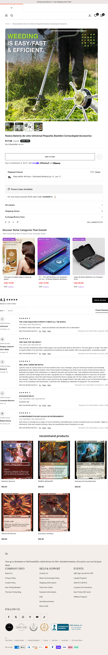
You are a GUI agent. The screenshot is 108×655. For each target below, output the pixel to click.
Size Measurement (46, 601)
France (45, 640)
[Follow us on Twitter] (15, 617)
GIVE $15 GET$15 (80, 583)
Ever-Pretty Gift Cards (82, 592)
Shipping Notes (12, 211)
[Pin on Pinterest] (9, 222)
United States (19, 640)
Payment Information (47, 592)
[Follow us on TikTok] (44, 617)
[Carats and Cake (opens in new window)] (21, 627)
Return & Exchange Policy (49, 578)
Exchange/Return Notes (15, 217)
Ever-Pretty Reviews (13, 587)
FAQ (41, 597)
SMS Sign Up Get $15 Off (83, 573)
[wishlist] (95, 15)
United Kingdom (34, 640)
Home (7, 24)
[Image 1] (9, 126)
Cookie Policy (10, 583)
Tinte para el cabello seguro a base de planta (17, 278)
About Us (8, 573)
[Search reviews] (16, 311)
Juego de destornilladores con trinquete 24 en (88, 278)
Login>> (11, 287)
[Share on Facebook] (5, 222)
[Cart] (101, 15)
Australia (65, 640)
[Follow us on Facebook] (8, 617)
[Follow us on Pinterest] (30, 617)
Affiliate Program (80, 597)
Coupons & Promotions (83, 587)
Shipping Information (47, 583)
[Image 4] (38, 126)
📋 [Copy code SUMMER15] (55, 197)
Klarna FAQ (43, 606)
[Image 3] (28, 126)
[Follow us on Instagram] (22, 617)
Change (97, 172)
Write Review (100, 300)
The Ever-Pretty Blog (13, 592)
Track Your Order (46, 587)
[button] (99, 156)
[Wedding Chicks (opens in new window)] (9, 627)
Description (10, 205)
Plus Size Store (77, 640)
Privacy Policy (10, 578)
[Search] (12, 15)
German (55, 640)
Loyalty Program (80, 578)
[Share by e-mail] (17, 222)
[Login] (90, 15)
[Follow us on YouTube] (37, 617)
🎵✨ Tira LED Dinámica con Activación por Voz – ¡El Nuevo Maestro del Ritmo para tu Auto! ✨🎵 (53, 278)
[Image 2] (19, 126)
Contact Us (43, 573)
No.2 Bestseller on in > (14, 144)
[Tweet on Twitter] (13, 222)
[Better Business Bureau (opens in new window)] (67, 627)
